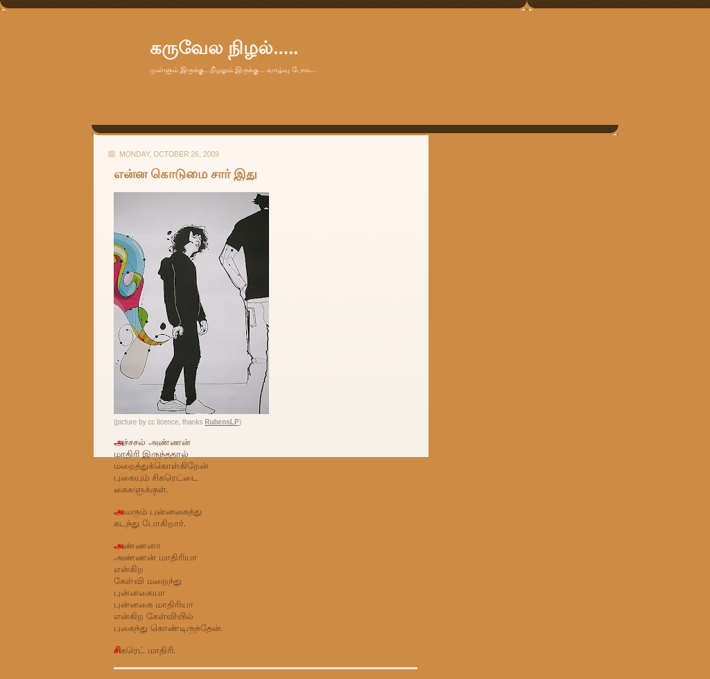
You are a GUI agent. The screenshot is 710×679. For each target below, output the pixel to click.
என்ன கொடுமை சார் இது (185, 174)
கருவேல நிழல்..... (224, 47)
